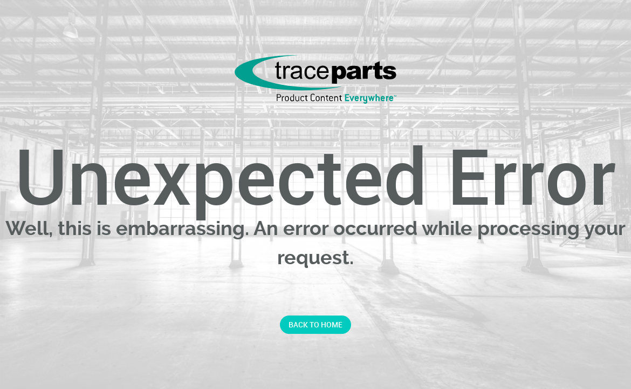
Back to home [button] (315, 324)
